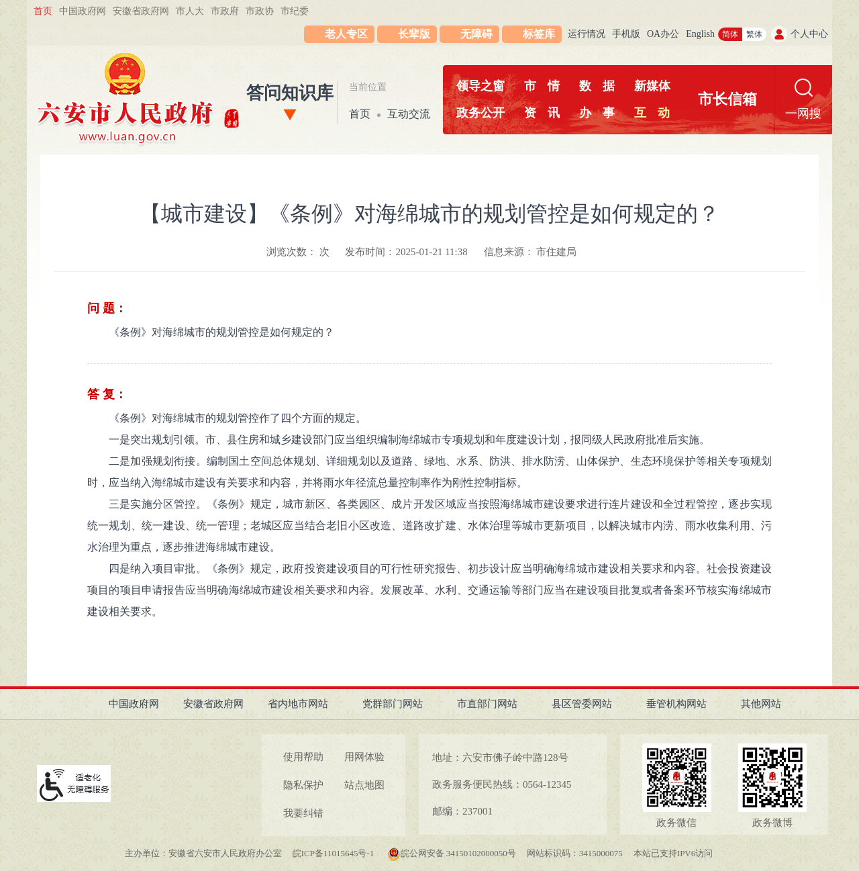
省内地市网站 (298, 703)
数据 (597, 86)
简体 (730, 34)
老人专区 (346, 34)
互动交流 (408, 114)
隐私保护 (303, 785)
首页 (43, 11)
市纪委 (295, 11)
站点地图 (364, 785)
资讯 (542, 113)
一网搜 (803, 113)
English (700, 34)
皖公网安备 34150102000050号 (451, 853)
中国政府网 (82, 11)
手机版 (626, 34)
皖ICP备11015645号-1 (334, 853)
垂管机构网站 (676, 703)
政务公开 (480, 113)
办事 (597, 113)
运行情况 (586, 34)
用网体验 (364, 756)
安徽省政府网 (141, 11)
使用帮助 (303, 756)
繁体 (754, 34)
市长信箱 (727, 99)
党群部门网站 (392, 703)
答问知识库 (290, 93)
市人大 (190, 11)
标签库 (539, 34)
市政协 (260, 11)
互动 (652, 113)
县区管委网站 (582, 703)
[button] (407, 34)
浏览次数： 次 (298, 251)
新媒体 (652, 86)
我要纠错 (303, 813)
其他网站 (761, 703)
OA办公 (663, 34)
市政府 (225, 11)
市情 (542, 86)
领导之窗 (480, 86)
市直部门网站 (487, 703)
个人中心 (809, 34)
